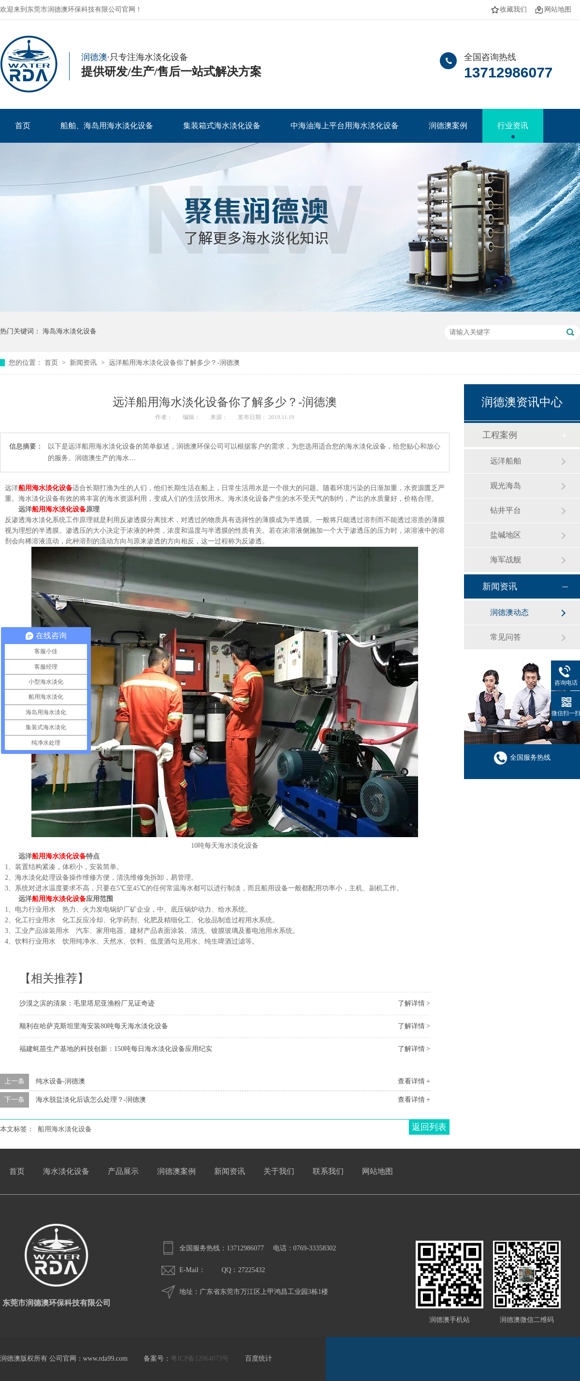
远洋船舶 (505, 461)
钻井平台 (505, 510)
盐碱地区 (505, 535)
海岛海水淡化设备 (70, 331)
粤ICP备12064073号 (200, 1358)
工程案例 (499, 435)
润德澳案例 (448, 125)
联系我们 (328, 1171)
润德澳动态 (509, 612)
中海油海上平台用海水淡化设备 (344, 125)
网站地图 (557, 9)
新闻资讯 (84, 362)
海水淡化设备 (66, 1171)
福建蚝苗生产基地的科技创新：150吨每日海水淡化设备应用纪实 (115, 1048)
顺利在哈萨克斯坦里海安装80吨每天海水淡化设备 (93, 1026)
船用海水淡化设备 (59, 509)
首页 (22, 125)
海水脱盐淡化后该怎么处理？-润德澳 (91, 1099)
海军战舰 (505, 559)
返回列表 (429, 1127)
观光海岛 (505, 485)
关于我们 (278, 1171)
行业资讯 (512, 125)
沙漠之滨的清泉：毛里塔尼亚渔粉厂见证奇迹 (87, 1003)
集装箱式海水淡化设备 (222, 125)
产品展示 (123, 1171)
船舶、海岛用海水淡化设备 (106, 125)
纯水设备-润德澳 (61, 1081)
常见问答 (505, 637)
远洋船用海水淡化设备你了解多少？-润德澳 (174, 362)
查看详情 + (414, 1081)
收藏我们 (513, 9)
